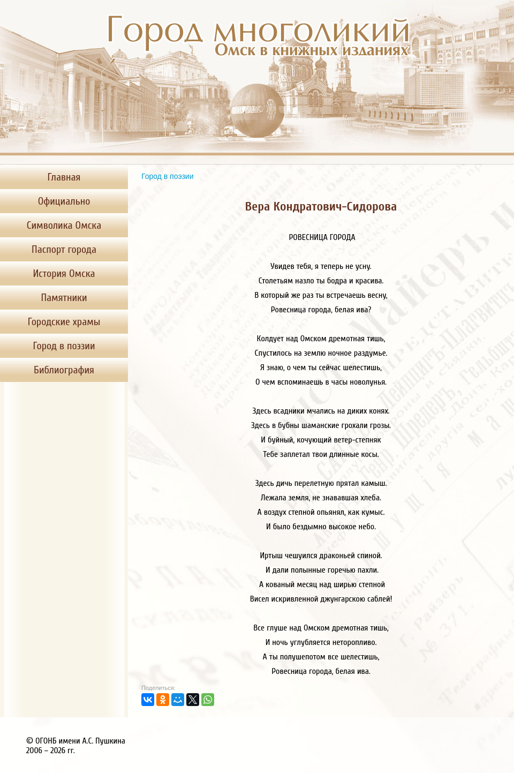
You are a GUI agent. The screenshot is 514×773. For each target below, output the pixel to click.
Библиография (64, 370)
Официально (64, 201)
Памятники (64, 297)
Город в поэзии (64, 346)
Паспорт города (64, 249)
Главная (64, 177)
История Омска (64, 273)
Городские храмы (64, 322)
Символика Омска (64, 225)
